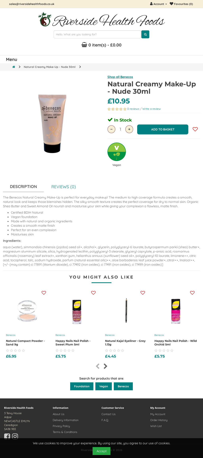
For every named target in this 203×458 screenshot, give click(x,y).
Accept (101, 451)
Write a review (151, 109)
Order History (159, 420)
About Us (58, 414)
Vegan (103, 386)
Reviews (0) (63, 186)
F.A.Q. (105, 420)
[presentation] (97, 366)
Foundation (81, 386)
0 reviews (133, 109)
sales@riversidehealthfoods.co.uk (31, 4)
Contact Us (109, 414)
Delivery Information (66, 420)
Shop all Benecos (120, 77)
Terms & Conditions (65, 432)
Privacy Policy (61, 426)
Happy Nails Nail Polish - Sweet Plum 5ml (73, 342)
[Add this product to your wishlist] (43, 293)
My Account (157, 414)
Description (23, 186)
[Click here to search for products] (145, 34)
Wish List (156, 426)
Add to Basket (162, 129)
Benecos (10, 335)
